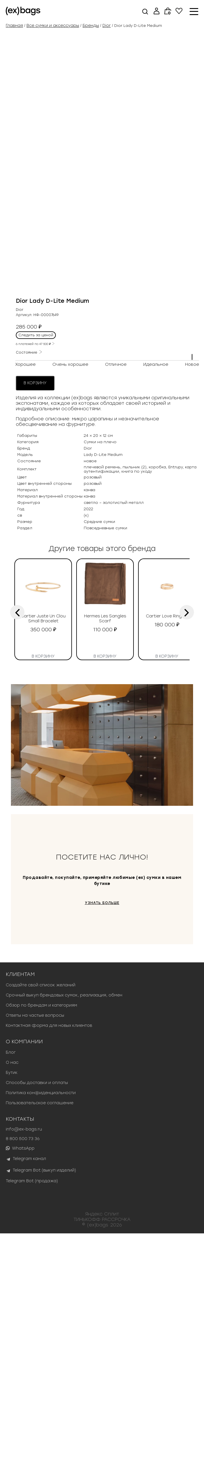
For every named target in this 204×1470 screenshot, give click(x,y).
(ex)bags (97, 1461)
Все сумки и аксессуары (52, 25)
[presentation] (17, 849)
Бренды (91, 25)
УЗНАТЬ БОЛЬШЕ (102, 1139)
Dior (106, 25)
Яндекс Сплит (102, 1450)
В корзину (35, 619)
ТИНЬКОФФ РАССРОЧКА (102, 1455)
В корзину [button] (43, 891)
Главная (14, 25)
